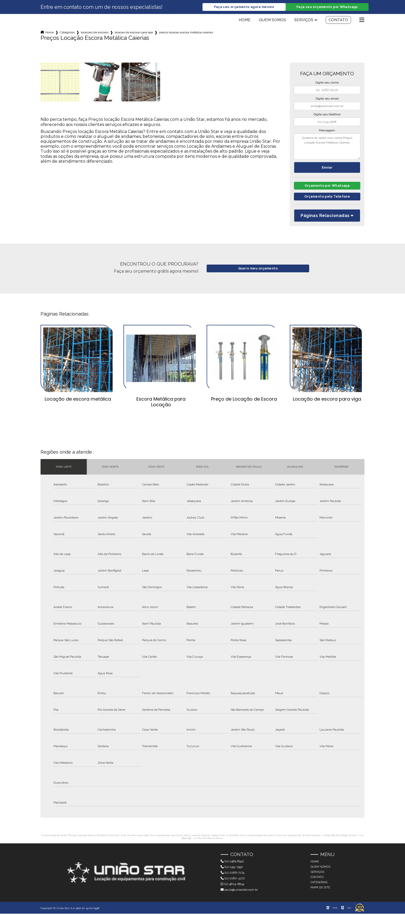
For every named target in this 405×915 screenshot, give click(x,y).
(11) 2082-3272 (233, 879)
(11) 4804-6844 (232, 885)
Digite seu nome (327, 83)
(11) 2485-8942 (232, 862)
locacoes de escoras (94, 32)
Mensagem (327, 130)
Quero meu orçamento (257, 270)
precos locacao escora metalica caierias (186, 32)
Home (245, 20)
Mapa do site (320, 888)
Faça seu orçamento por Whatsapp (327, 7)
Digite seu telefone (327, 114)
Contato (338, 20)
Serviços (303, 20)
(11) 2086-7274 (232, 874)
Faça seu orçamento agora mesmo (244, 7)
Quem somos (272, 20)
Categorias (67, 32)
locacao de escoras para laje (134, 32)
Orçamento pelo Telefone (327, 198)
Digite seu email (327, 99)
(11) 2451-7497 (232, 868)
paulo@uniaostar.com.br (239, 891)
